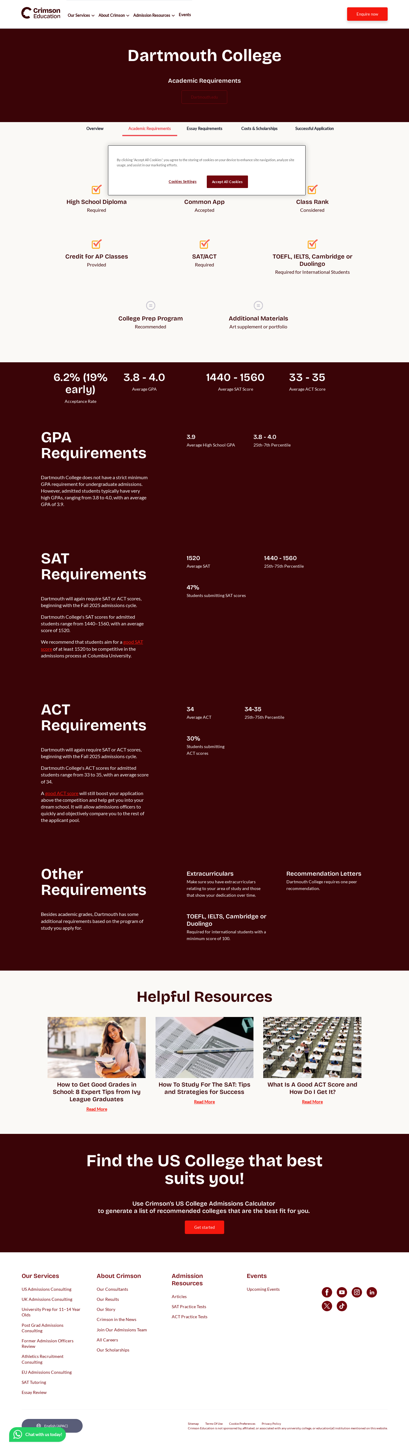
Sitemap (193, 1423)
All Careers (107, 1339)
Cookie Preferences (242, 1423)
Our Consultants (112, 1288)
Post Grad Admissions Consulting (42, 1327)
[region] (207, 170)
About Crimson (112, 15)
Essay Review (34, 1392)
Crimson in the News (116, 1319)
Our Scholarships (113, 1349)
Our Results (108, 1299)
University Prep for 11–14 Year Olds (51, 1312)
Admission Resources (151, 15)
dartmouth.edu (204, 97)
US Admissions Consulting (46, 1288)
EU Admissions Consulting (47, 1371)
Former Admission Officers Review (48, 1343)
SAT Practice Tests (189, 1306)
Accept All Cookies (227, 182)
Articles (179, 1296)
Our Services (79, 15)
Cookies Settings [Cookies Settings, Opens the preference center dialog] (182, 181)
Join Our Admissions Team (122, 1329)
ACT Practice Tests (189, 1316)
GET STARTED (204, 1227)
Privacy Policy (271, 1423)
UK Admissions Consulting (47, 1299)
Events (185, 14)
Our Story (106, 1309)
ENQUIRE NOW (367, 14)
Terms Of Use (214, 1423)
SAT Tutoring (34, 1381)
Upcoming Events (263, 1288)
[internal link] (367, 14)
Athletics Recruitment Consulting (42, 1359)
